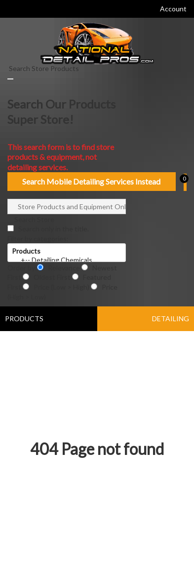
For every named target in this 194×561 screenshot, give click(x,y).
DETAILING (170, 318)
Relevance (59, 267)
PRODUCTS (24, 318)
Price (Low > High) (57, 287)
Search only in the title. (48, 228)
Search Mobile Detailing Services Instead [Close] (91, 181)
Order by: (22, 267)
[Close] (10, 78)
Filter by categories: (38, 238)
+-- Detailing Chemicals (66, 260)
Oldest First (47, 277)
